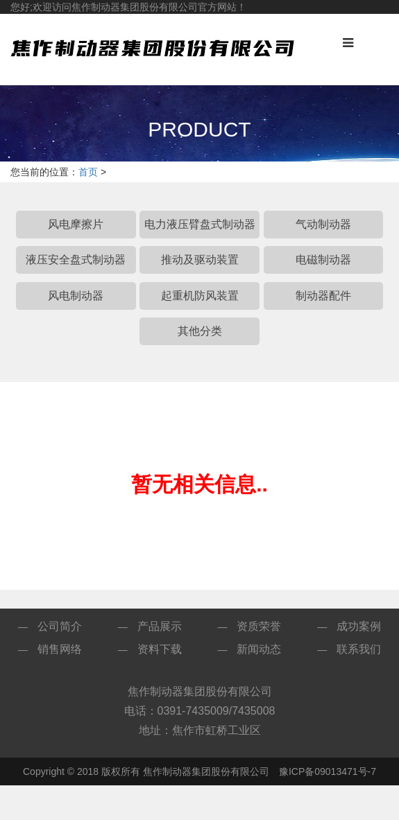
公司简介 (59, 626)
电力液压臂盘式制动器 (199, 224)
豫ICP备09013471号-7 (327, 771)
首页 (88, 171)
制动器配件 (323, 296)
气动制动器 (323, 224)
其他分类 (200, 331)
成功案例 (359, 626)
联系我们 (359, 649)
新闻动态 (259, 649)
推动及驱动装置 (200, 259)
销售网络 (59, 649)
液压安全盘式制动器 (76, 259)
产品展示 (159, 626)
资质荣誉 (259, 626)
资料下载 (159, 649)
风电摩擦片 (75, 224)
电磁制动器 (323, 259)
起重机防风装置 (200, 296)
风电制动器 (75, 296)
